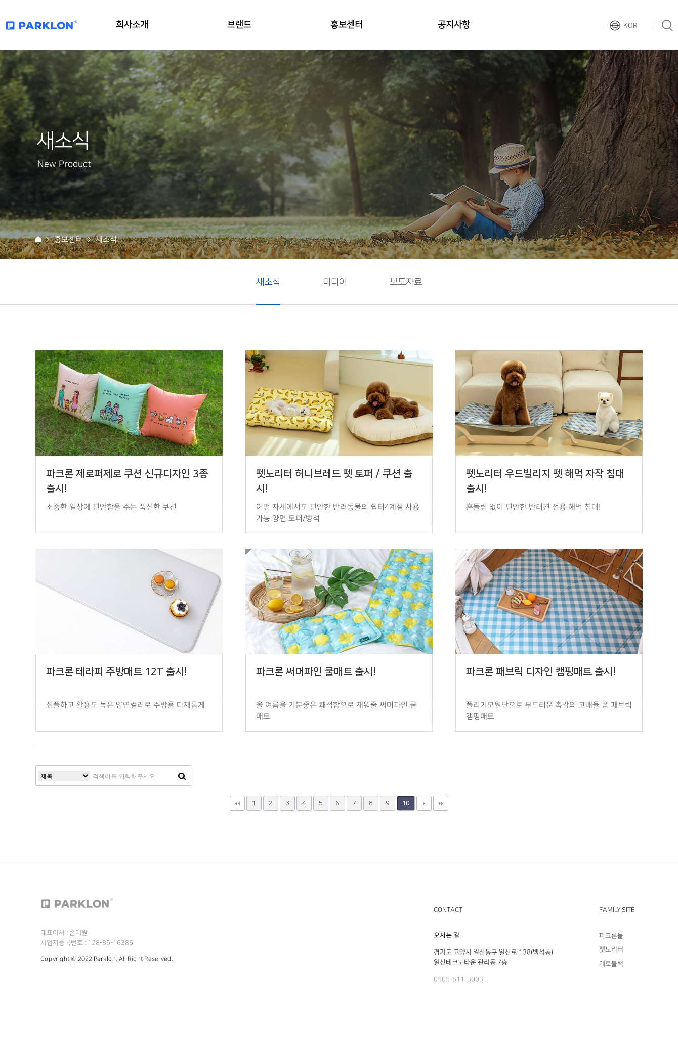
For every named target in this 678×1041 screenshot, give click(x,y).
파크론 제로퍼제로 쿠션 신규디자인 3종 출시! (127, 481)
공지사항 (454, 25)
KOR (630, 26)
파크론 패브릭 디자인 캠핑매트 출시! (541, 671)
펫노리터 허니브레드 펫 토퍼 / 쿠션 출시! (334, 481)
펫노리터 (611, 949)
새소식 (268, 282)
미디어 (335, 282)
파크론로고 (41, 25)
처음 (237, 803)
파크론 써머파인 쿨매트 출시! (316, 671)
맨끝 (440, 803)
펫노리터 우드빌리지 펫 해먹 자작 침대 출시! (545, 481)
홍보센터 (346, 25)
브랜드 (239, 25)
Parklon (105, 959)
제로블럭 (611, 963)
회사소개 (132, 25)
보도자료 (406, 282)
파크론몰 (611, 935)
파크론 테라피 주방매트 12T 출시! (116, 671)
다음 (424, 803)
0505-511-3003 (458, 979)
